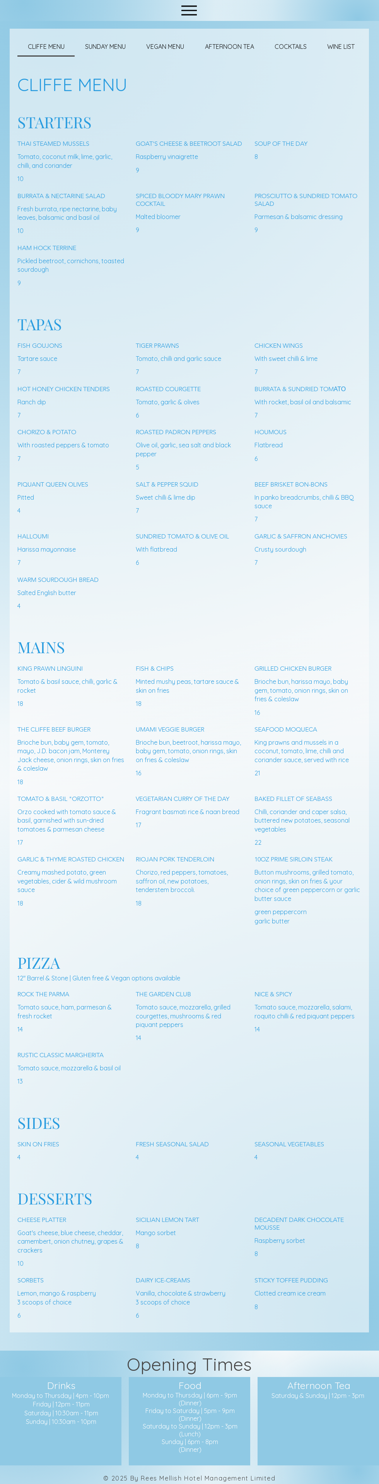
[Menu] (189, 10)
